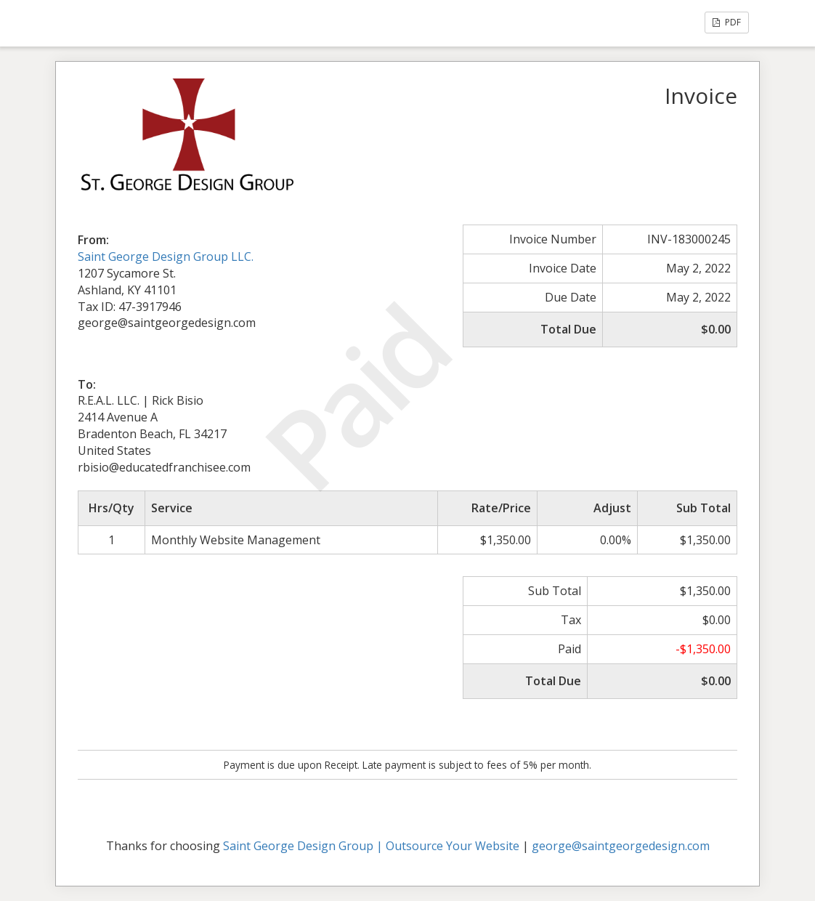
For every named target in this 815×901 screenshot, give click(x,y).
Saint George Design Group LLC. (166, 256)
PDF (727, 22)
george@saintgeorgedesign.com (621, 846)
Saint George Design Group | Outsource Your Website (371, 846)
